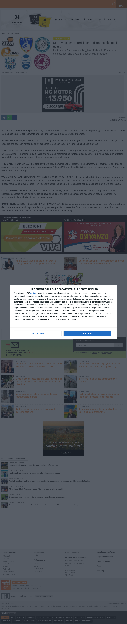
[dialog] (63, 312)
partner (33, 293)
